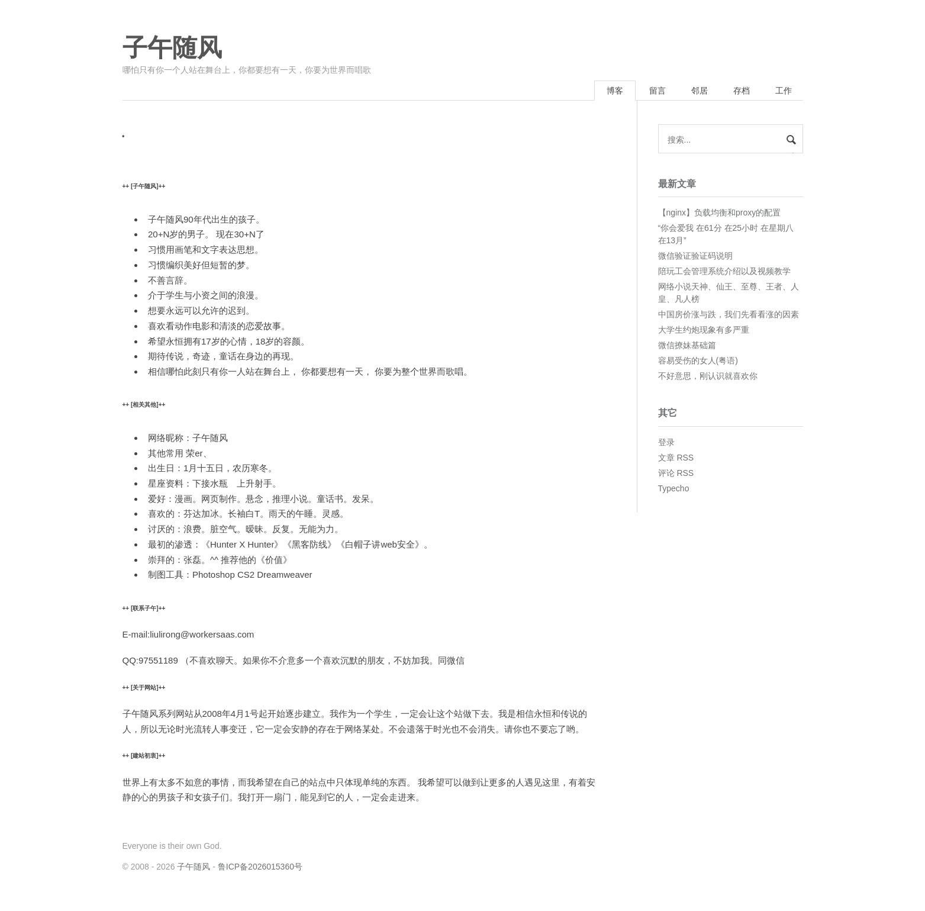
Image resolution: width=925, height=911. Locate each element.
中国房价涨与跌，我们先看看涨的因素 (728, 314)
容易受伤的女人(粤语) (698, 360)
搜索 (791, 152)
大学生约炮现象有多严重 (703, 329)
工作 (783, 90)
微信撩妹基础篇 (687, 345)
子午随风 (172, 48)
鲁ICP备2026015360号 (260, 866)
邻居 (699, 90)
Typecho (673, 488)
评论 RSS (676, 473)
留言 (657, 90)
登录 (666, 442)
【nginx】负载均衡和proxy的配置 (719, 212)
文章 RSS (676, 457)
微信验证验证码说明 (695, 255)
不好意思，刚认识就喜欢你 (708, 376)
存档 (741, 90)
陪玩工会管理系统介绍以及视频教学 (724, 271)
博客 (615, 90)
